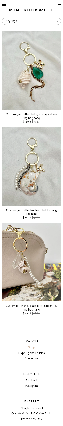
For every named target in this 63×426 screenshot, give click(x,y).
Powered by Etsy (31, 419)
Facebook (31, 380)
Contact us (31, 358)
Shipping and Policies (31, 353)
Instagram (31, 386)
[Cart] (59, 5)
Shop (31, 347)
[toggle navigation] (4, 4)
